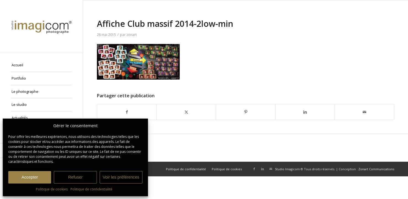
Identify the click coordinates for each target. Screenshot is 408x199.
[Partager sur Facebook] (127, 112)
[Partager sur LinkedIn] (305, 112)
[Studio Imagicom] (41, 26)
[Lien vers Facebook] (254, 169)
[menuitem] (41, 65)
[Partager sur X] (186, 112)
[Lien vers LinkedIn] (262, 169)
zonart (131, 34)
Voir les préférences (121, 177)
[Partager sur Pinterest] (245, 112)
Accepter (30, 177)
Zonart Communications (376, 169)
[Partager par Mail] (364, 112)
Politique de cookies (52, 189)
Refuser (75, 177)
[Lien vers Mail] (271, 169)
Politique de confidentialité (91, 189)
